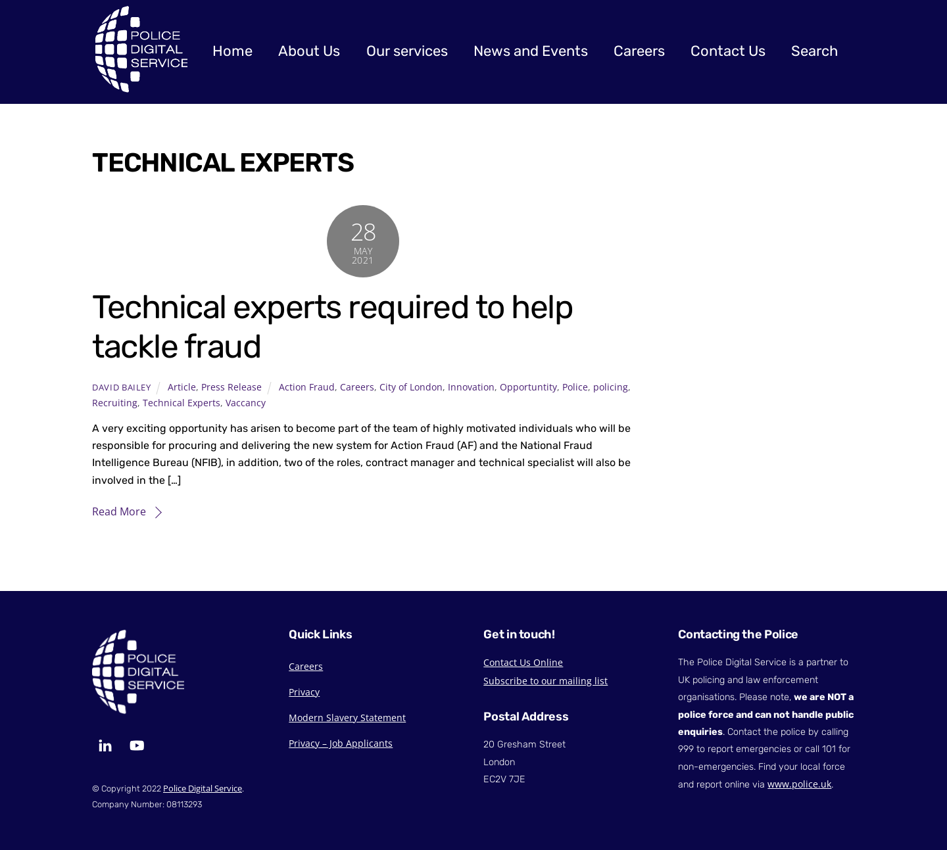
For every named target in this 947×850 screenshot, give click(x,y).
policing (610, 387)
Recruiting (114, 402)
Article (182, 387)
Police (575, 387)
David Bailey (121, 387)
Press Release (231, 387)
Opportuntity (528, 387)
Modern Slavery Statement (347, 717)
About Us (309, 51)
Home (232, 51)
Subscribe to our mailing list (545, 680)
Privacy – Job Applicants (341, 743)
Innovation (471, 387)
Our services (407, 51)
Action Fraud (307, 387)
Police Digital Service (202, 788)
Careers (639, 51)
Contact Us (728, 51)
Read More (119, 511)
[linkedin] (105, 744)
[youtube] (137, 744)
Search (814, 51)
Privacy (304, 692)
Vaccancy (246, 402)
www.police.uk (799, 784)
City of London (411, 387)
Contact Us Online (523, 662)
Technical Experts (181, 402)
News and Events (531, 51)
